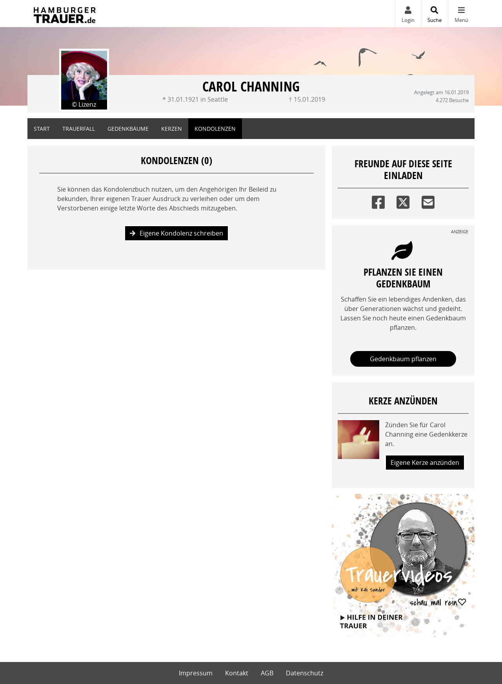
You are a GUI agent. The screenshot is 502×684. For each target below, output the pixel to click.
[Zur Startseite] (65, 13)
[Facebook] (378, 200)
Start (42, 128)
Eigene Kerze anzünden (425, 462)
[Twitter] (403, 200)
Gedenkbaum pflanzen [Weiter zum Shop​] (403, 359)
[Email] (428, 200)
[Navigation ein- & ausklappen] (461, 13)
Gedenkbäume (128, 128)
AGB (267, 673)
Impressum (196, 673)
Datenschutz (304, 673)
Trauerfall (78, 128)
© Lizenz (84, 104)
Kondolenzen (215, 128)
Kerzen (171, 128)
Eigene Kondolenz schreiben (176, 233)
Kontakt (236, 673)
